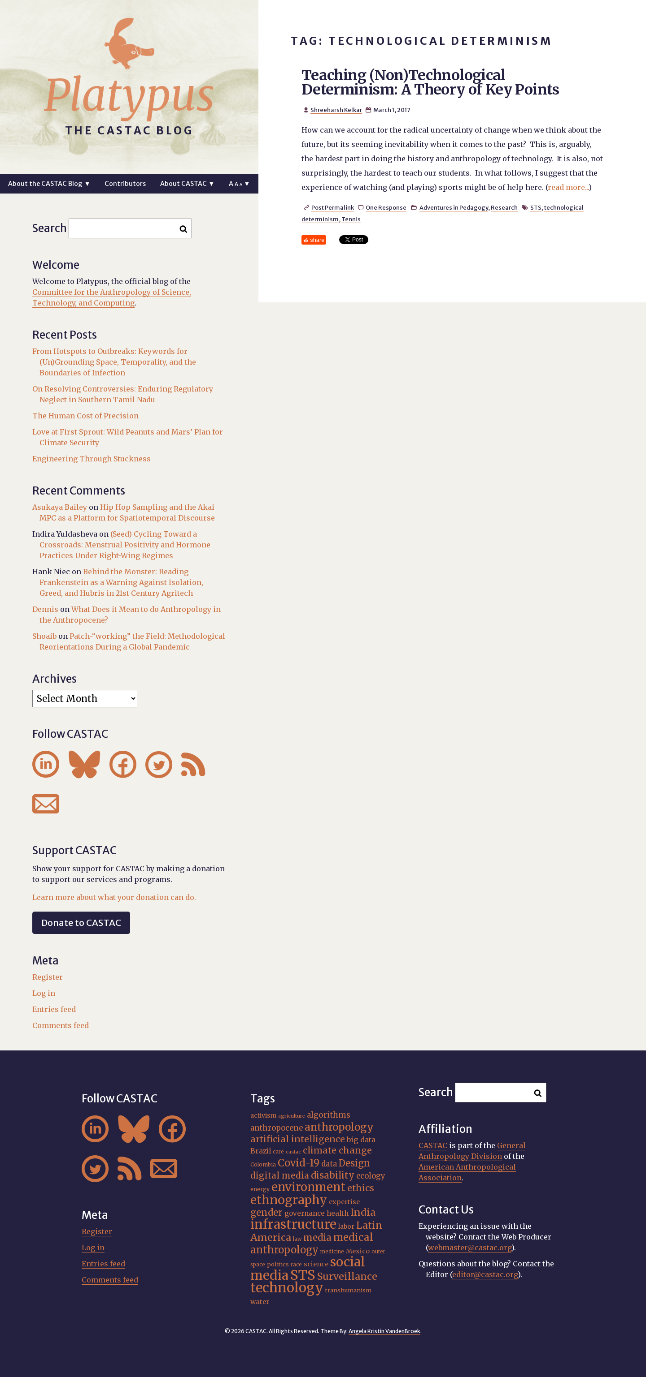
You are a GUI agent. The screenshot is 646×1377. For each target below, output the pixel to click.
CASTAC (433, 1145)
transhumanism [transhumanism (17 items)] (348, 1290)
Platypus (129, 95)
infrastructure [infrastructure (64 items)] (293, 1224)
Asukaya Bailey (59, 507)
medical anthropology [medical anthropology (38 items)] (311, 1243)
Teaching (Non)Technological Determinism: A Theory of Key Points (430, 82)
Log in (43, 993)
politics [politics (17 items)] (278, 1264)
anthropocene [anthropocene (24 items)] (276, 1128)
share (317, 240)
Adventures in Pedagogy (453, 207)
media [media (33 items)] (317, 1238)
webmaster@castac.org (469, 1247)
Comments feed (60, 1025)
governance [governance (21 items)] (304, 1213)
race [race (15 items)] (296, 1264)
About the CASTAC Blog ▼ (49, 184)
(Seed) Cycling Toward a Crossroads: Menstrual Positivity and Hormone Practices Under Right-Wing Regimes (124, 544)
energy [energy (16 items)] (260, 1189)
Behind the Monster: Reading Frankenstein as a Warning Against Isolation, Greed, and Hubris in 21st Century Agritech (121, 582)
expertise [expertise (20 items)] (344, 1202)
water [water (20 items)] (259, 1302)
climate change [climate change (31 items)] (337, 1150)
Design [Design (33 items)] (354, 1163)
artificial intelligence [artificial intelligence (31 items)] (297, 1139)
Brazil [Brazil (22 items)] (260, 1151)
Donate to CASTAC (81, 922)
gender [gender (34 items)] (266, 1212)
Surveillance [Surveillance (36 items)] (347, 1276)
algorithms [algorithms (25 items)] (328, 1115)
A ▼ (239, 184)
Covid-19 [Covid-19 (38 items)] (298, 1163)
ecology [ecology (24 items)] (370, 1176)
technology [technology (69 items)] (286, 1287)
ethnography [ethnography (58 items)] (288, 1199)
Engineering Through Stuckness (91, 458)
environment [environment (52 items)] (308, 1187)
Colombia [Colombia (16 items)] (263, 1164)
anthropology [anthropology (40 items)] (339, 1127)
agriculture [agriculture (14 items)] (291, 1116)
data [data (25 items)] (329, 1164)
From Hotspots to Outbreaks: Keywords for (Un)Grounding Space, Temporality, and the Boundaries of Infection (114, 362)
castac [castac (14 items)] (293, 1152)
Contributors (125, 184)
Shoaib (44, 636)
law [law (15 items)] (297, 1239)
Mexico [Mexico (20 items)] (358, 1251)
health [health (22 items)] (338, 1213)
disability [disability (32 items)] (332, 1175)
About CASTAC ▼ (187, 184)
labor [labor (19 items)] (346, 1226)
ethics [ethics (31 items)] (360, 1188)
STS (535, 207)
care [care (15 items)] (278, 1152)
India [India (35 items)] (362, 1212)
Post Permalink (332, 207)
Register (47, 977)
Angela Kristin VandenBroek (384, 1331)
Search (49, 228)
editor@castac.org (485, 1274)
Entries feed (54, 1009)
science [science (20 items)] (316, 1264)
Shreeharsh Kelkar (336, 109)
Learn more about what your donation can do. (114, 897)
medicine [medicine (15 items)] (332, 1251)
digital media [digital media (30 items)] (279, 1175)
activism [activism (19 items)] (263, 1115)
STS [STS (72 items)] (302, 1275)
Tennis (351, 219)
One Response (386, 207)
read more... (568, 187)
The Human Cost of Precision (85, 415)
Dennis (45, 609)
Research (504, 207)
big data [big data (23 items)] (361, 1139)
